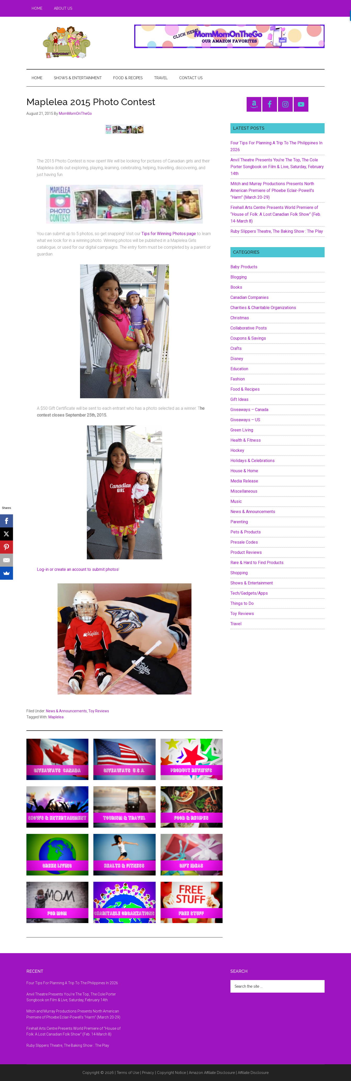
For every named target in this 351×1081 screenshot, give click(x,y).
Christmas (239, 317)
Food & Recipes (245, 389)
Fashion (237, 379)
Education (239, 368)
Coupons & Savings (248, 338)
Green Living (241, 430)
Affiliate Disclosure (253, 1073)
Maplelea (56, 717)
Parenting (239, 521)
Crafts (236, 348)
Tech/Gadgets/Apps (249, 593)
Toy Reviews (98, 711)
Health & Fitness (245, 440)
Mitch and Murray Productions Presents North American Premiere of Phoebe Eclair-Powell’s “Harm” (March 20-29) (272, 190)
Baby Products (243, 266)
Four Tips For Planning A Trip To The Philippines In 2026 (72, 983)
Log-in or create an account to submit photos (77, 569)
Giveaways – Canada (249, 409)
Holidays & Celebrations (252, 460)
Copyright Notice (171, 1073)
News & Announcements (66, 711)
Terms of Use (128, 1073)
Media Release (244, 481)
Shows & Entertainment (251, 583)
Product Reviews (246, 552)
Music (236, 501)
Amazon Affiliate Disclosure (212, 1073)
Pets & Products (245, 532)
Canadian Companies (249, 297)
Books (236, 287)
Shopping (239, 572)
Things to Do (242, 603)
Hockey (237, 450)
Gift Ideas (239, 399)
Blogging (238, 277)
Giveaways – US (245, 419)
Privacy (148, 1073)
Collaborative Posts (248, 328)
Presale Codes (244, 542)
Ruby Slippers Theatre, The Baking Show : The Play (276, 231)
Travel (235, 623)
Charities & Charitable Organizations (263, 307)
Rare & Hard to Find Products (257, 562)
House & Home (244, 470)
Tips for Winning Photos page (168, 233)
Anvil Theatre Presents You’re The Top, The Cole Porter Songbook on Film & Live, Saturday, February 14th (277, 166)
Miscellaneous (243, 491)
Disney (236, 358)
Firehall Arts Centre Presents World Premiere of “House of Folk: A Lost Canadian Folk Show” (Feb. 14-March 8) (275, 214)
